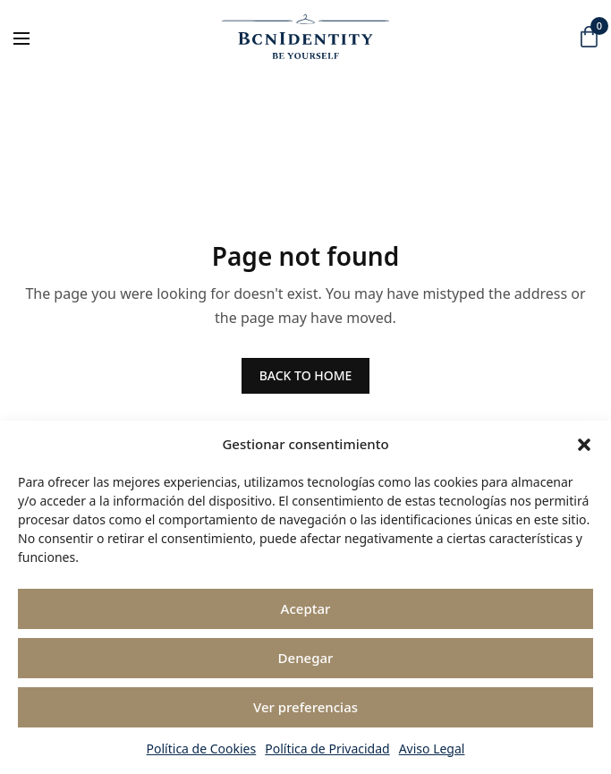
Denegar (306, 658)
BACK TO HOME (305, 375)
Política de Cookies (202, 748)
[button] (584, 445)
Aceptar (306, 608)
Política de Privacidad (327, 748)
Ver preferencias (305, 707)
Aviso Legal (432, 748)
